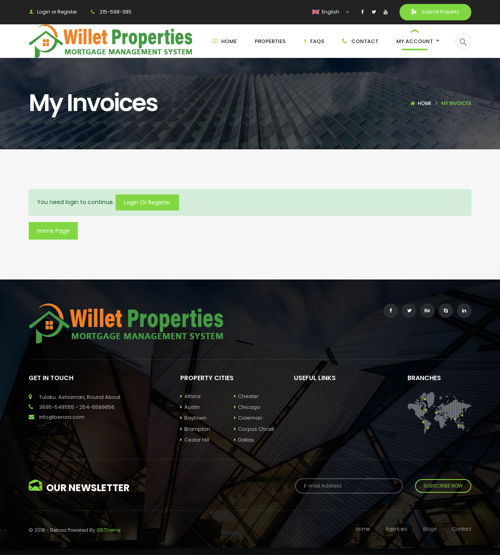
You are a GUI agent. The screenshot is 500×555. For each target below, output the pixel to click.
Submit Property (435, 11)
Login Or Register (147, 202)
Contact (461, 528)
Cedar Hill (194, 440)
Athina (190, 396)
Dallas (244, 440)
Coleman (248, 418)
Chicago (247, 407)
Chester (246, 396)
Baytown (193, 418)
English (326, 11)
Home (424, 103)
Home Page (53, 231)
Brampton (195, 429)
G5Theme (108, 530)
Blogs (430, 528)
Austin (190, 407)
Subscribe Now (443, 485)
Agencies (396, 528)
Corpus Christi (254, 429)
